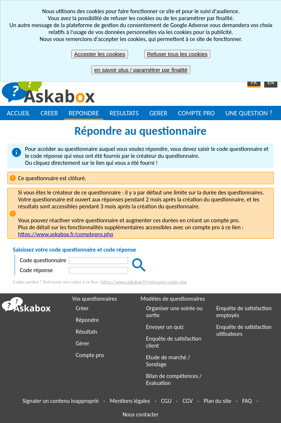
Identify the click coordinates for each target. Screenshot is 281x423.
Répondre (87, 319)
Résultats (86, 331)
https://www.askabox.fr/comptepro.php (65, 234)
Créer (82, 308)
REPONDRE (84, 113)
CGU (166, 400)
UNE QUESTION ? (248, 113)
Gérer (82, 343)
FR (254, 82)
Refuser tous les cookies (177, 54)
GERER (158, 113)
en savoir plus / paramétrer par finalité (141, 70)
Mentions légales (130, 400)
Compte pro (90, 355)
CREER (49, 113)
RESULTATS (123, 113)
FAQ (247, 400)
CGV (187, 400)
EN (270, 82)
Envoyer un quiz (165, 326)
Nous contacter (141, 414)
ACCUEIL (18, 113)
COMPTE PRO (196, 113)
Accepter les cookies (99, 54)
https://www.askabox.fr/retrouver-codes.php (144, 282)
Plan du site (217, 400)
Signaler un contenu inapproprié (60, 400)
